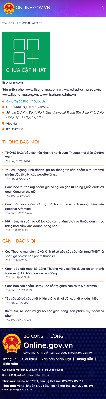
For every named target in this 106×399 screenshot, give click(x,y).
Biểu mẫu (10, 364)
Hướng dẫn (84, 359)
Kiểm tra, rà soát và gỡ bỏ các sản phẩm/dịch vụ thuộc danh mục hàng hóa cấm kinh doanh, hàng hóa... (54, 223)
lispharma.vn (12, 82)
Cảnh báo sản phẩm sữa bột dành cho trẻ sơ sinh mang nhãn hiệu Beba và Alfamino (54, 206)
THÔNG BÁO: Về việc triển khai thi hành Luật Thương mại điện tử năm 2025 (54, 155)
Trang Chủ (10, 359)
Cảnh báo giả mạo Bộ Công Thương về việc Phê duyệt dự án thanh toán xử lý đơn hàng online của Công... (54, 271)
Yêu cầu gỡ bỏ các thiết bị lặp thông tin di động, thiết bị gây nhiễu (51, 298)
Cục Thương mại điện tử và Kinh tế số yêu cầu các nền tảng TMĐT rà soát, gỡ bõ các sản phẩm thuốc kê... (54, 254)
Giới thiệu (29, 359)
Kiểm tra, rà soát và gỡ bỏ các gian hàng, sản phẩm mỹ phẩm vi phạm (54, 313)
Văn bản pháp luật (56, 359)
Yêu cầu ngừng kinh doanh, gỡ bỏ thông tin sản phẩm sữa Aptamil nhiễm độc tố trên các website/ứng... (54, 172)
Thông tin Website (30, 23)
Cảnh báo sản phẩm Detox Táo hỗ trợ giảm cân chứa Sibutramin (51, 286)
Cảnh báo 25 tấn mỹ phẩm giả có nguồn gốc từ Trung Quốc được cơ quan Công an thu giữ (54, 189)
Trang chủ (8, 23)
